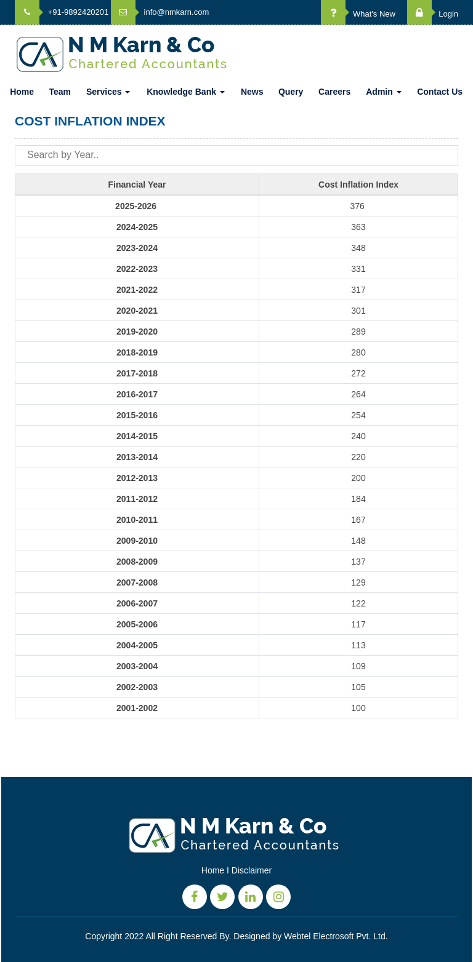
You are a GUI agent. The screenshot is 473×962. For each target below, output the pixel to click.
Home (22, 92)
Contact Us (440, 92)
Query (290, 92)
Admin (383, 92)
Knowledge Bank (186, 92)
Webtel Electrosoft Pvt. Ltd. (336, 936)
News (252, 92)
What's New (358, 13)
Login (432, 13)
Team (60, 92)
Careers (334, 92)
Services (108, 92)
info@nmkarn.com (160, 12)
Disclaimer (252, 870)
